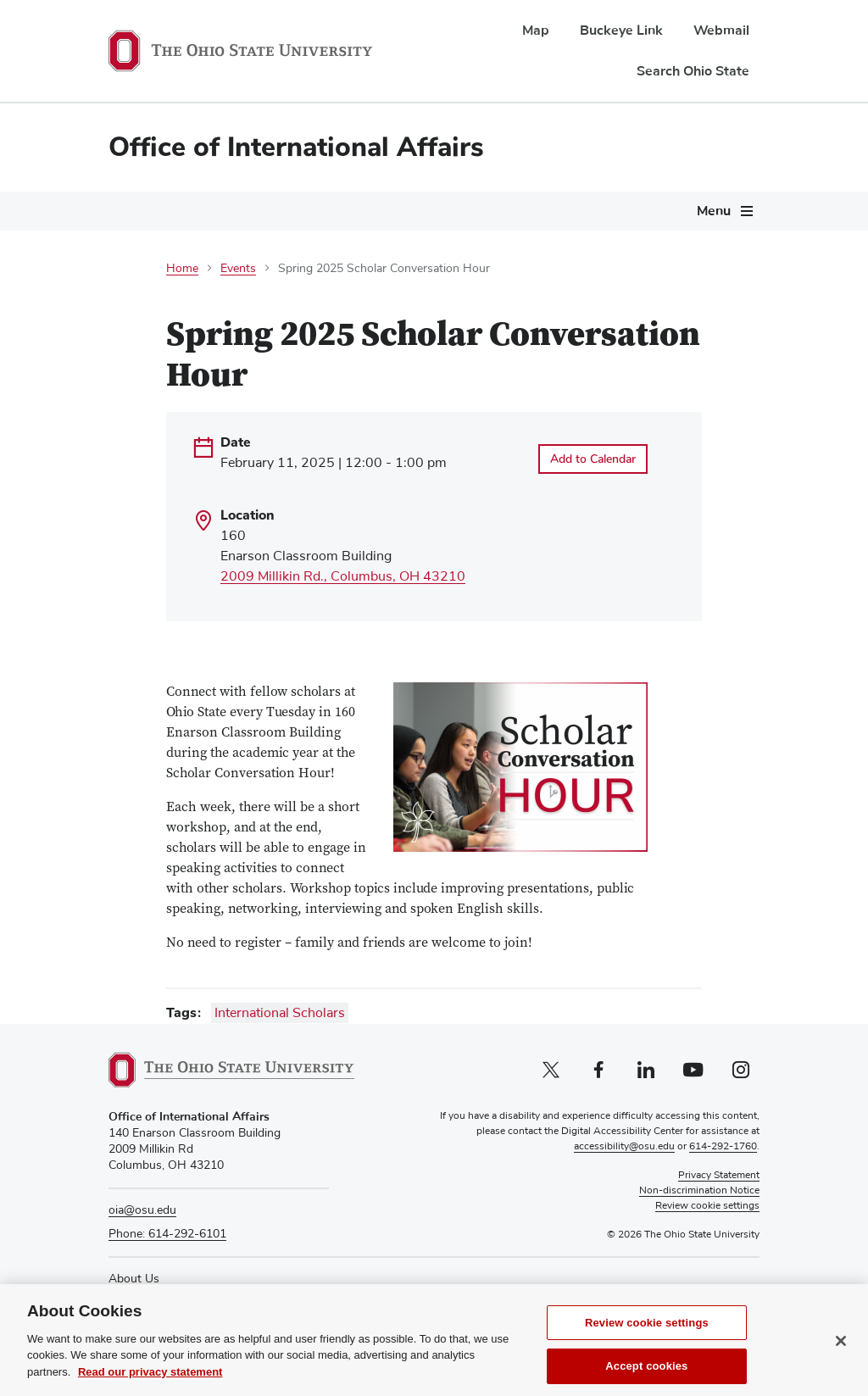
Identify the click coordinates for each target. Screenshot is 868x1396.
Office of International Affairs (296, 147)
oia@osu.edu (142, 1210)
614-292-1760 (723, 1147)
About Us (133, 1279)
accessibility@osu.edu (624, 1147)
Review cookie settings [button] (707, 1206)
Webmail (721, 30)
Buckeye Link (621, 30)
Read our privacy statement (150, 1388)
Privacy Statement (719, 1176)
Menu (714, 211)
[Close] (841, 1358)
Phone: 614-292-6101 (167, 1234)
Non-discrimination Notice (699, 1191)
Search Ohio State (693, 71)
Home (182, 269)
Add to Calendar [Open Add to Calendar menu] (593, 459)
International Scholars (279, 1013)
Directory (132, 1295)
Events (238, 269)
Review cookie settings (647, 1339)
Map (535, 30)
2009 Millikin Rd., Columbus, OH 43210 (342, 577)
